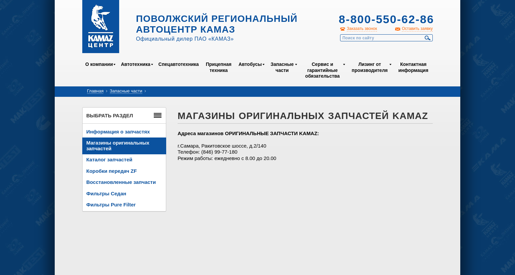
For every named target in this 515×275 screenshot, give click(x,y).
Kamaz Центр (100, 26)
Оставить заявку (417, 28)
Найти (428, 38)
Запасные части (282, 67)
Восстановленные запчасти (121, 182)
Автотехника (135, 64)
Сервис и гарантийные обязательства (322, 70)
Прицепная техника (218, 67)
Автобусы (250, 64)
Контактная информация (413, 67)
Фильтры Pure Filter (111, 204)
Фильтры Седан (106, 193)
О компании (99, 64)
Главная (95, 90)
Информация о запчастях (118, 131)
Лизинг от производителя (370, 67)
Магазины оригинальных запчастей (117, 145)
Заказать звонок (362, 28)
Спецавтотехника (178, 64)
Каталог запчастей (109, 159)
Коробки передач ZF (111, 171)
